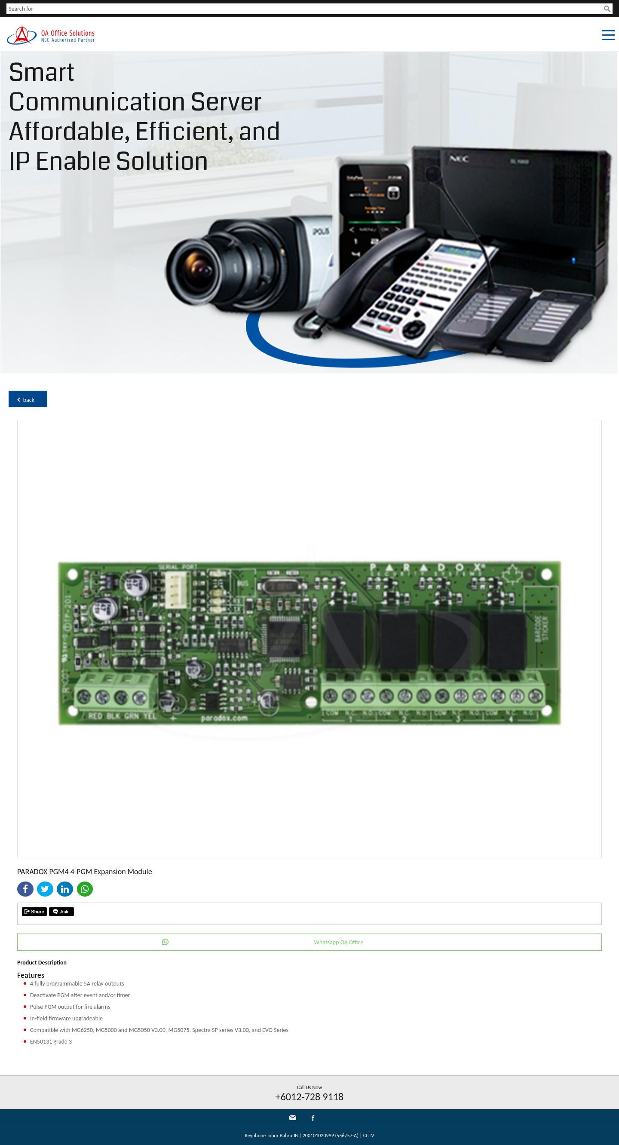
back (28, 400)
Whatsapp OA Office (339, 942)
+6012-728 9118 (310, 1096)
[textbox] (305, 8)
